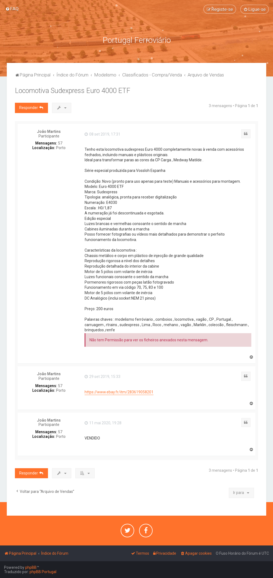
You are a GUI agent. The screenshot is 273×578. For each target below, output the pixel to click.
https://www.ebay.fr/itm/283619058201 (119, 392)
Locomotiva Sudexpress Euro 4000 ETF (72, 91)
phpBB (31, 567)
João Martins (49, 131)
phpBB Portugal (43, 572)
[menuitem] (12, 9)
